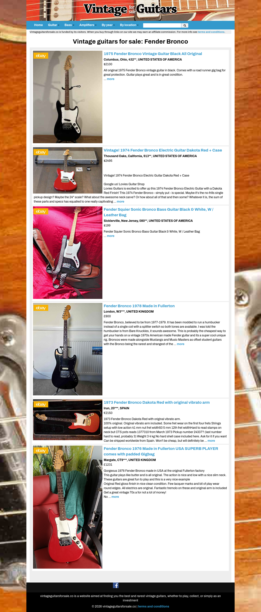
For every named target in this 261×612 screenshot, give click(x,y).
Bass (69, 25)
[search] (162, 25)
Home (38, 25)
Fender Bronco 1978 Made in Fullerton (139, 306)
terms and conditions (211, 32)
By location (129, 25)
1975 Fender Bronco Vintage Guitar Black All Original (153, 54)
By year (108, 25)
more (110, 79)
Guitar (53, 25)
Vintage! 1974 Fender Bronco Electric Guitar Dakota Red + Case (163, 150)
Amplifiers (88, 25)
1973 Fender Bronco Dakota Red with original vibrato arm (157, 402)
